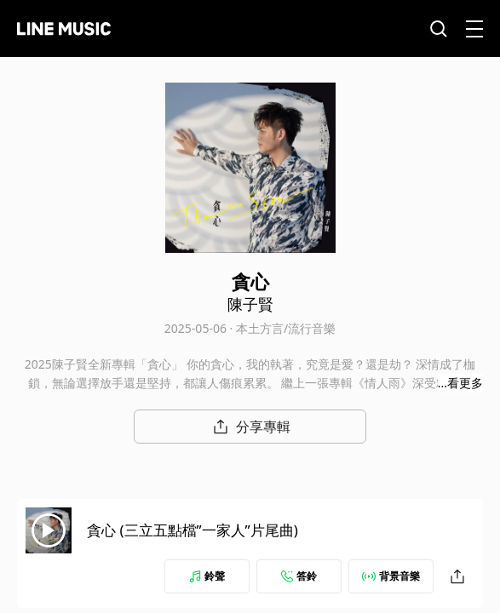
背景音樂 (391, 576)
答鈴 (299, 576)
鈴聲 (207, 576)
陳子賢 (250, 304)
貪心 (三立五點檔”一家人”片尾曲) (192, 530)
